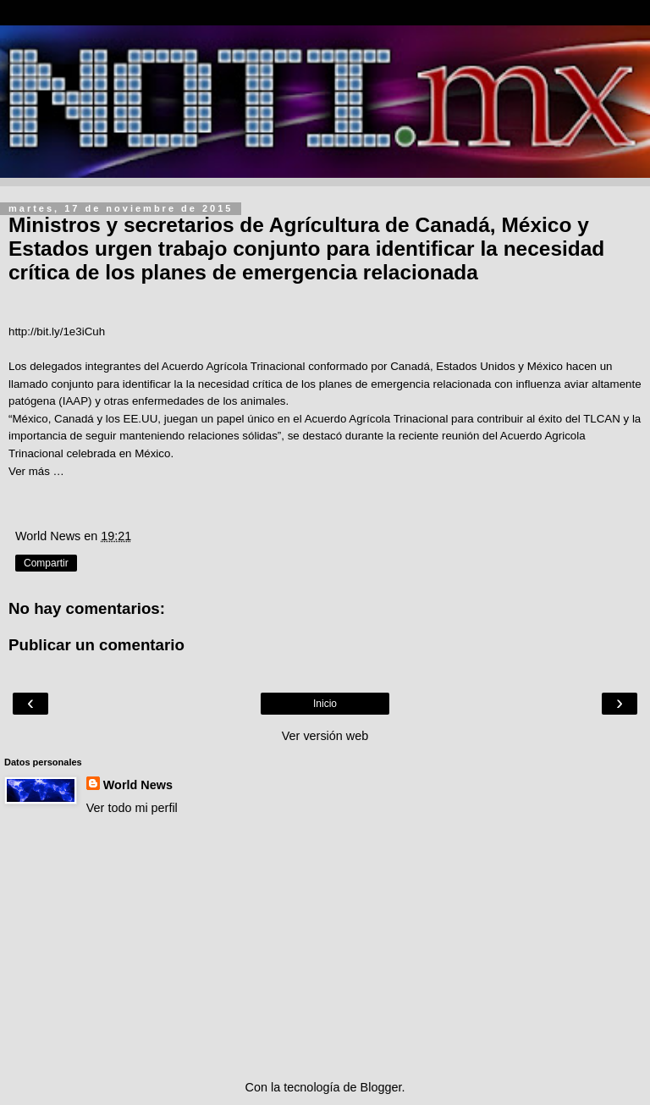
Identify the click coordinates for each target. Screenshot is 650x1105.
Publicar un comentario (96, 645)
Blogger (381, 1087)
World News (138, 785)
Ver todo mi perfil (132, 808)
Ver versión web (325, 736)
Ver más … (36, 471)
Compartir (46, 563)
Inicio (325, 704)
